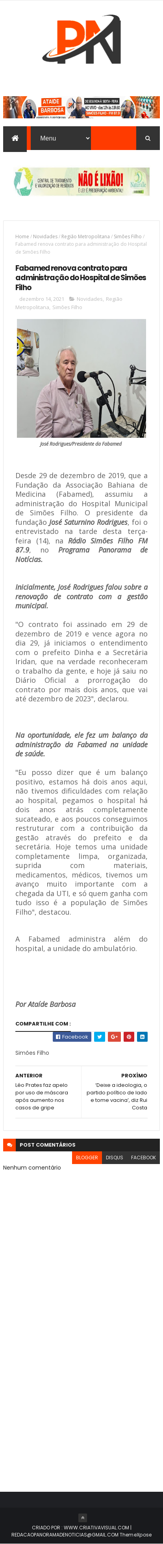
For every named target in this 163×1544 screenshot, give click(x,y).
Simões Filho (128, 236)
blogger (87, 1157)
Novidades (45, 236)
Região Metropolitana (85, 236)
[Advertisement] (81, 1388)
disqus (114, 1157)
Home (22, 236)
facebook (143, 1157)
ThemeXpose (136, 1534)
